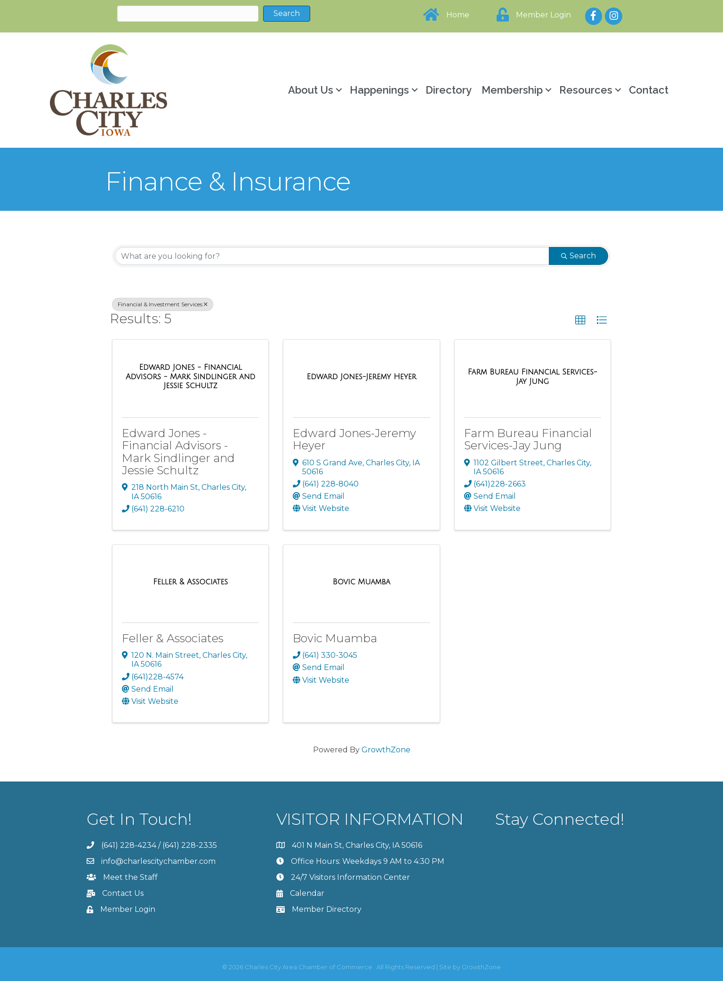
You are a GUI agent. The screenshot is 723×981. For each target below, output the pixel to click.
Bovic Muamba (335, 638)
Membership (512, 90)
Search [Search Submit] (578, 255)
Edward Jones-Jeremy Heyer (354, 439)
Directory (449, 90)
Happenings (379, 90)
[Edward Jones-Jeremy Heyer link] (362, 377)
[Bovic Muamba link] (361, 582)
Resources (585, 90)
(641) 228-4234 (128, 845)
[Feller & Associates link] (190, 582)
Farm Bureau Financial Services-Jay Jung (528, 439)
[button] (580, 320)
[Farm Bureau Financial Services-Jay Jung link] (532, 376)
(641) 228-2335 (189, 845)
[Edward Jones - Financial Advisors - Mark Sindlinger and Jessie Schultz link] (190, 377)
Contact (648, 90)
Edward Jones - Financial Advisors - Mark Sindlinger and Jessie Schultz (178, 451)
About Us (310, 90)
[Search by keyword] (332, 256)
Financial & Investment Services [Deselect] (163, 304)
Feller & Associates (173, 638)
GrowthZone (386, 749)
